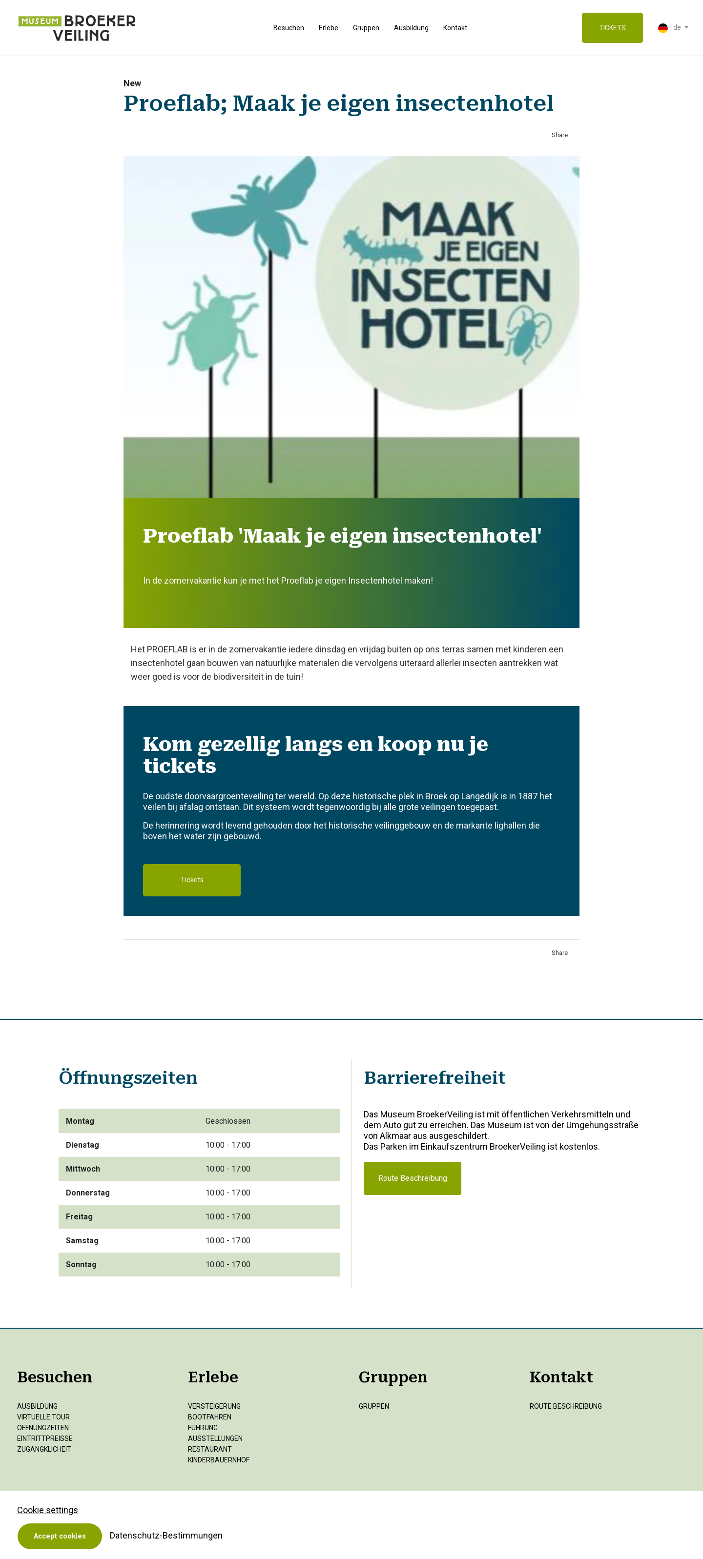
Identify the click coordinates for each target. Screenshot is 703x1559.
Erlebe (328, 28)
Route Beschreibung (412, 1178)
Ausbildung (411, 28)
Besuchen (288, 28)
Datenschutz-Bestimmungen (166, 1535)
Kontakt (455, 28)
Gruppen (366, 28)
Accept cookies (60, 1536)
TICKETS (612, 28)
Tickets (192, 880)
